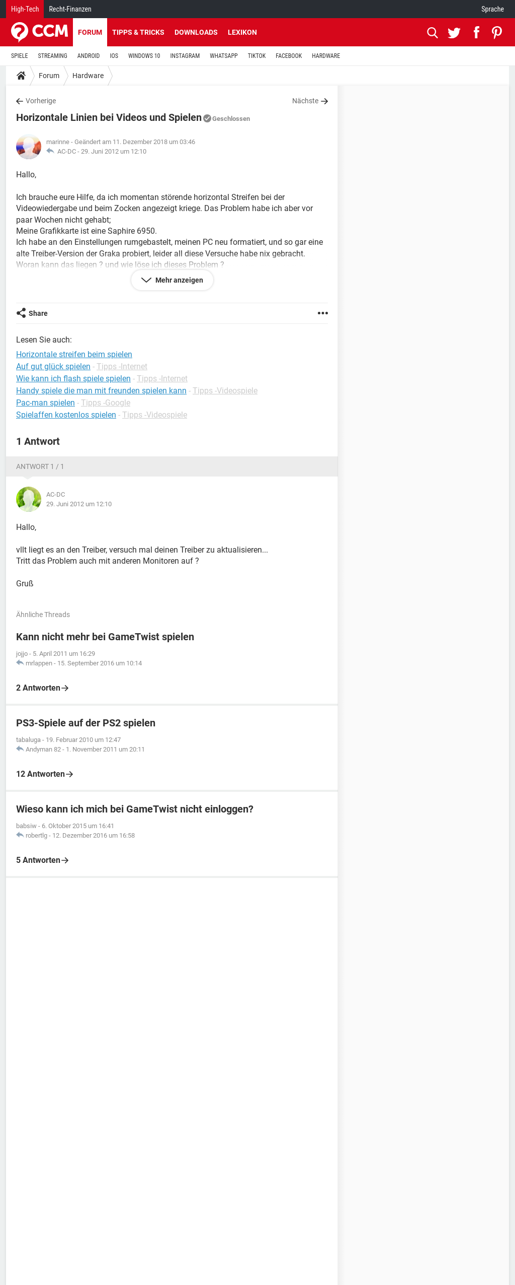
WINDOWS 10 (144, 55)
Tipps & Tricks (138, 32)
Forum (90, 32)
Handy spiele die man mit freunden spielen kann (101, 390)
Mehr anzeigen (178, 280)
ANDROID (88, 55)
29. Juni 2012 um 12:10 (113, 151)
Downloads (196, 32)
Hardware (88, 76)
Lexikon (242, 32)
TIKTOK (257, 55)
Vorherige (41, 101)
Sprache (492, 9)
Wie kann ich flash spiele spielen (73, 378)
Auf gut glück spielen (53, 366)
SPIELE (19, 55)
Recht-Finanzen (70, 9)
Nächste (305, 101)
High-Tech (25, 9)
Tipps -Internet (122, 366)
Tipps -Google (105, 403)
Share (38, 313)
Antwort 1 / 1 (40, 466)
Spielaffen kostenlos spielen (66, 415)
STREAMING (52, 55)
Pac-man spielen (45, 403)
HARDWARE (326, 55)
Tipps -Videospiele (225, 390)
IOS (114, 55)
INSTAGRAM (185, 55)
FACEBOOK (289, 55)
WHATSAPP (223, 55)
